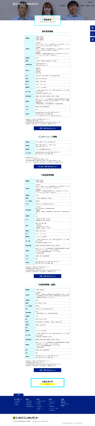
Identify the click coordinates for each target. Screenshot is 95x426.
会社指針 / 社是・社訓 (45, 401)
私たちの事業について (19, 399)
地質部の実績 (31, 405)
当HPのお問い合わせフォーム (41, 112)
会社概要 (43, 403)
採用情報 (56, 399)
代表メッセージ (58, 401)
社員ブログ (70, 401)
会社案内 (42, 399)
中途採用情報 (58, 411)
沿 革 (42, 411)
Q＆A (56, 405)
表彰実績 (17, 405)
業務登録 (43, 409)
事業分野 (17, 403)
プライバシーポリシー (73, 405)
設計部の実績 (31, 401)
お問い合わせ (71, 403)
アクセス (43, 405)
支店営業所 (43, 407)
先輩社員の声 (58, 403)
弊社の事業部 (18, 401)
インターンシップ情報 (59, 409)
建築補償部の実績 (32, 407)
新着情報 (70, 399)
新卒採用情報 (58, 407)
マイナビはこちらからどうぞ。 (55, 115)
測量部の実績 (31, 403)
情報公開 (70, 407)
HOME (18, 395)
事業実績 (29, 399)
